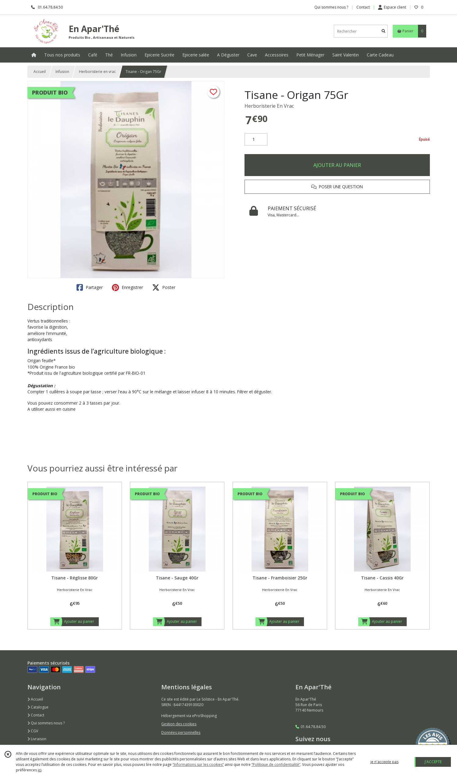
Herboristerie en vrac (97, 71)
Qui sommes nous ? (46, 723)
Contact (363, 7)
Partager (90, 287)
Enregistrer (127, 287)
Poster (163, 287)
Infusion (62, 71)
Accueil (40, 71)
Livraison (36, 738)
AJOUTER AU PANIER (337, 165)
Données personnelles (180, 732)
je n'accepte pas (384, 761)
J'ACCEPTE (433, 761)
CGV (32, 731)
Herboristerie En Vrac (269, 106)
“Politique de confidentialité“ (276, 764)
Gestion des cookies (178, 724)
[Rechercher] (383, 31)
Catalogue (37, 707)
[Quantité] (256, 139)
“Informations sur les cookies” (198, 764)
